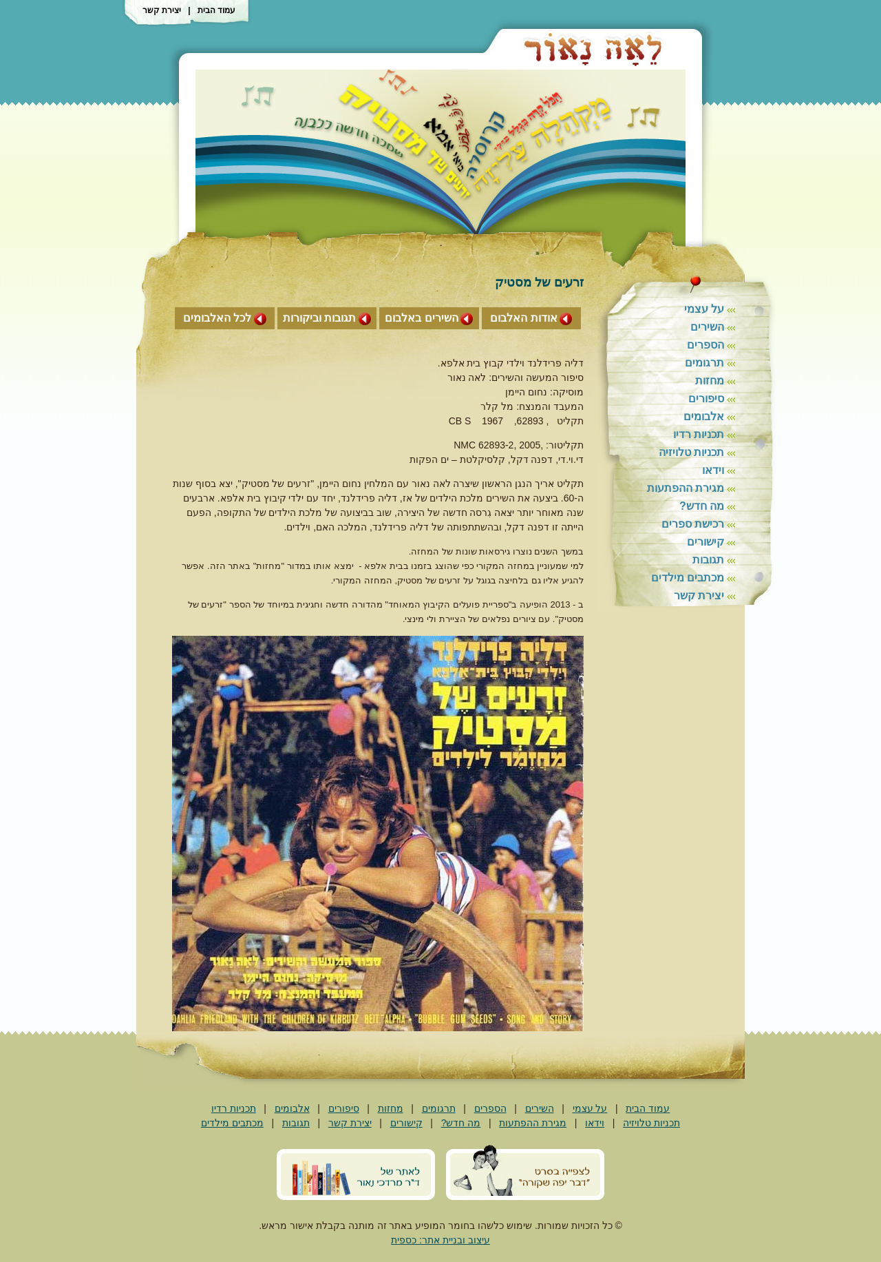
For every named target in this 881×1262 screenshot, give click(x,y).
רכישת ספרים (692, 524)
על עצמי (704, 309)
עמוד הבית (216, 10)
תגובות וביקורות (319, 318)
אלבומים (703, 416)
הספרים (705, 345)
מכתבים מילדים (687, 577)
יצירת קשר (161, 10)
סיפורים (706, 398)
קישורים (705, 542)
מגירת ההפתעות (685, 488)
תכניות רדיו (698, 434)
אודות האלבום (523, 318)
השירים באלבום (421, 318)
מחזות (709, 380)
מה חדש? (701, 506)
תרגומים (704, 363)
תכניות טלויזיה (691, 452)
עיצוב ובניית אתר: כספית (440, 1239)
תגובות (708, 560)
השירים (707, 327)
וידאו (713, 470)
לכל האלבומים (217, 318)
